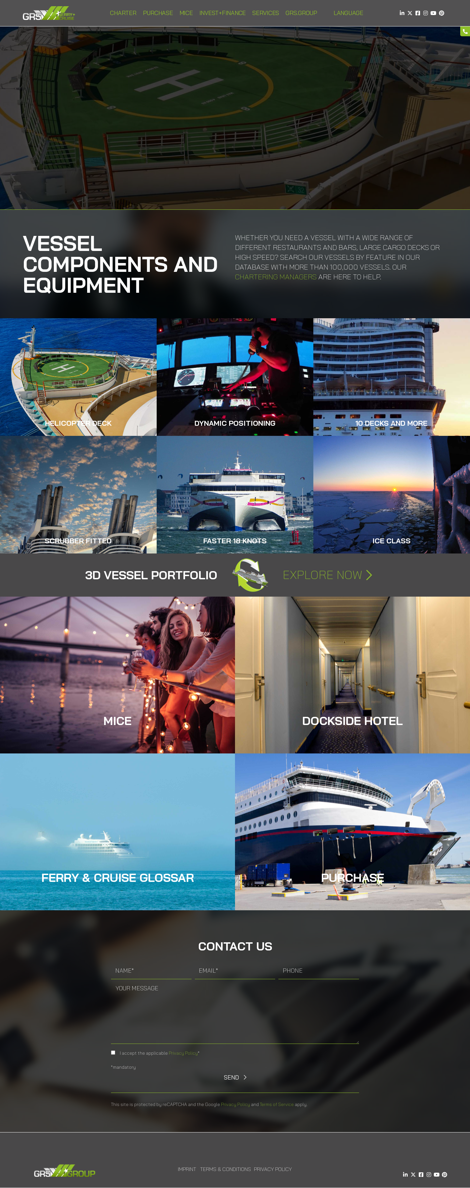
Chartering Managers (276, 276)
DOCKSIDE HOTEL (352, 720)
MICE (186, 13)
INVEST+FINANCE (222, 13)
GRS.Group (301, 13)
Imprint (187, 1169)
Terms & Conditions (225, 1169)
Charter (123, 13)
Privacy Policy (183, 1053)
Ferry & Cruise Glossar (117, 877)
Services (265, 13)
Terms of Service (277, 1104)
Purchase (158, 13)
